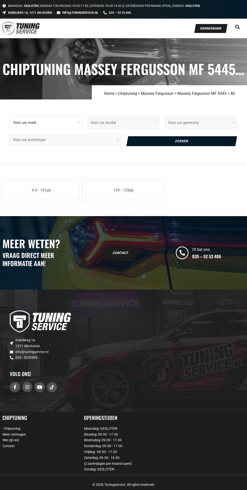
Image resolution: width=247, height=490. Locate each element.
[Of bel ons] (182, 252)
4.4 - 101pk (41, 190)
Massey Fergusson (157, 93)
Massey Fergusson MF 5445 (201, 93)
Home (109, 93)
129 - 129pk (123, 190)
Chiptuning (127, 93)
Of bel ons (201, 249)
